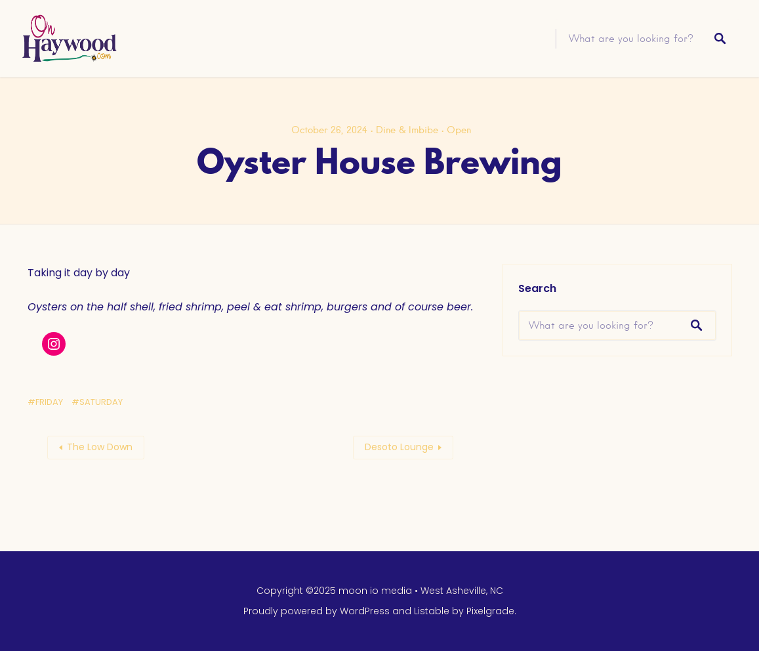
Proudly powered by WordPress (316, 611)
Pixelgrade (490, 611)
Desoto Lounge (399, 446)
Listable (431, 611)
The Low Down (100, 446)
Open (459, 130)
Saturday (101, 402)
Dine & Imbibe (407, 130)
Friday (49, 402)
